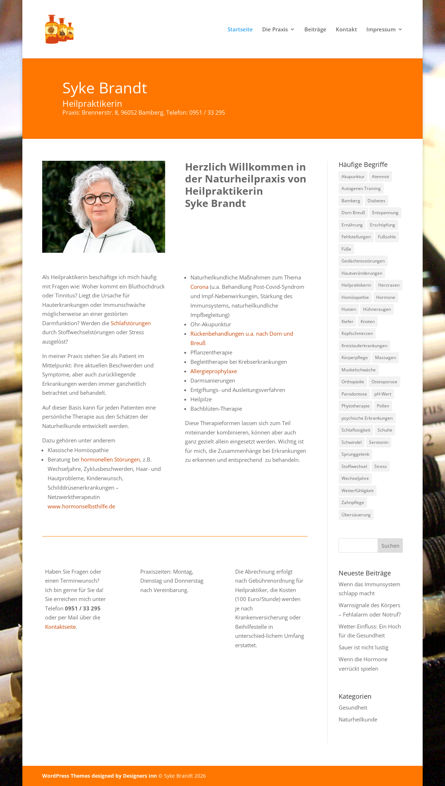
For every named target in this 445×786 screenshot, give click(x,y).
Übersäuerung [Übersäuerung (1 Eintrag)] (356, 515)
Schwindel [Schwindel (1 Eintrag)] (352, 442)
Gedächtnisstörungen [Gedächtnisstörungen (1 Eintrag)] (363, 261)
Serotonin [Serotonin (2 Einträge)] (378, 442)
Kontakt (346, 30)
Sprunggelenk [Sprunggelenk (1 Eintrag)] (355, 454)
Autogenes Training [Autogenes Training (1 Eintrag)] (361, 188)
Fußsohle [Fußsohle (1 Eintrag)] (387, 237)
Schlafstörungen (131, 323)
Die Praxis (275, 30)
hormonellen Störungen (110, 459)
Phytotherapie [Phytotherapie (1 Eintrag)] (356, 406)
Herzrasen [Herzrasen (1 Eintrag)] (389, 285)
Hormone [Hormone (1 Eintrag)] (385, 297)
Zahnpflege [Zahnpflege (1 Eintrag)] (353, 502)
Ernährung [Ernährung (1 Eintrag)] (352, 225)
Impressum (381, 30)
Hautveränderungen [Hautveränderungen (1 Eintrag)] (362, 273)
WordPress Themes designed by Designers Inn (100, 775)
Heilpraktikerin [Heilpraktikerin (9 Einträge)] (356, 285)
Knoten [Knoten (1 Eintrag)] (368, 321)
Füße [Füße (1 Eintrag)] (346, 249)
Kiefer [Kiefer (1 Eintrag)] (347, 321)
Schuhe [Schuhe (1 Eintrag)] (385, 430)
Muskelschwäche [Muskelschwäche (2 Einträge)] (359, 370)
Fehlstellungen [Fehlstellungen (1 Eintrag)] (356, 237)
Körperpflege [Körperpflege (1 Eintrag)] (355, 357)
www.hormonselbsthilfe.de (81, 506)
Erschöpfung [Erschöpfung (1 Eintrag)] (382, 225)
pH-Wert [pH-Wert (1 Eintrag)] (382, 394)
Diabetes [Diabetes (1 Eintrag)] (376, 201)
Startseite (240, 30)
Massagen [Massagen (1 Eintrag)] (385, 357)
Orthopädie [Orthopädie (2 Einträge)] (353, 382)
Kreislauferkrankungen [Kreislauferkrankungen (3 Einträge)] (364, 346)
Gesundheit (353, 707)
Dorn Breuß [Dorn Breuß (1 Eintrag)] (353, 212)
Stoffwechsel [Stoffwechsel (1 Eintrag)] (354, 466)
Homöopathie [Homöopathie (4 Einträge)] (355, 297)
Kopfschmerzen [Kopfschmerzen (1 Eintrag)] (357, 333)
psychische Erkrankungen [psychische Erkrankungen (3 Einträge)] (367, 418)
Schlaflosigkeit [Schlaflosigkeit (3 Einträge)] (356, 430)
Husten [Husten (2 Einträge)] (349, 309)
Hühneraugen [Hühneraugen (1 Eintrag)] (377, 309)
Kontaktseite (60, 626)
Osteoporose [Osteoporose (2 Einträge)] (384, 382)
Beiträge (315, 30)
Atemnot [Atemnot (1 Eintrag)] (380, 176)
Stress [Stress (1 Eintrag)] (380, 466)
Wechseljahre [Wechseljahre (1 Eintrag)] (355, 478)
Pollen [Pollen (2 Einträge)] (383, 406)
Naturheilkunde (358, 719)
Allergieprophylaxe (213, 371)
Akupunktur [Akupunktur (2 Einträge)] (353, 176)
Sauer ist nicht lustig (363, 647)
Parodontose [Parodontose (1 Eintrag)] (354, 394)
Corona (199, 286)
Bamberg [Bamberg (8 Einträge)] (351, 201)
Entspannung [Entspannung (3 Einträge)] (385, 212)
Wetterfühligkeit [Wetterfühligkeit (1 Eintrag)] (358, 490)
